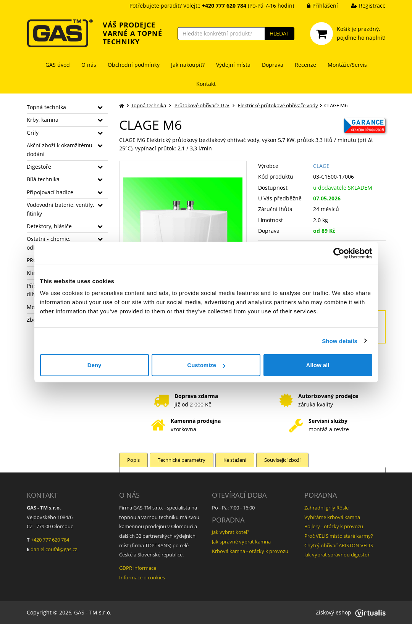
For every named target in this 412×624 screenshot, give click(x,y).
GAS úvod (57, 64)
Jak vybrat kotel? (230, 532)
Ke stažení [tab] (234, 459)
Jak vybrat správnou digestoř (337, 554)
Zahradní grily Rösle (326, 507)
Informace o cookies (142, 577)
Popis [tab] (133, 459)
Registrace (362, 5)
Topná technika (46, 107)
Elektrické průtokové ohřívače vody (278, 105)
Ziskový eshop (351, 612)
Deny (94, 365)
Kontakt (206, 83)
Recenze (305, 64)
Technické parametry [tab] (181, 459)
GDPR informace (137, 567)
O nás (88, 64)
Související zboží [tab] (282, 459)
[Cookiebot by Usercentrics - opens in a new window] (338, 253)
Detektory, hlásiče (49, 226)
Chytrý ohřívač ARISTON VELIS (338, 545)
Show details (339, 340)
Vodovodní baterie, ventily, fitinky (60, 209)
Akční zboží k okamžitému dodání (59, 149)
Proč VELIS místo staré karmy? (338, 535)
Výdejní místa (233, 64)
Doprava (272, 64)
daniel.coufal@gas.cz (54, 549)
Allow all (318, 365)
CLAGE (321, 165)
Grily (33, 132)
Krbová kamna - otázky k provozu (250, 551)
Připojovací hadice (50, 192)
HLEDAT (279, 33)
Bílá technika (43, 179)
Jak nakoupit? (188, 64)
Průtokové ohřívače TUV (201, 105)
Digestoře (39, 166)
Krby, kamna (42, 119)
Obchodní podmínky (134, 64)
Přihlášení (317, 5)
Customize (206, 365)
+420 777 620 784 (50, 539)
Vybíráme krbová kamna (332, 517)
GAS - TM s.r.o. (92, 612)
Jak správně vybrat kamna (241, 541)
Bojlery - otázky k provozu (333, 526)
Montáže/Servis (347, 64)
